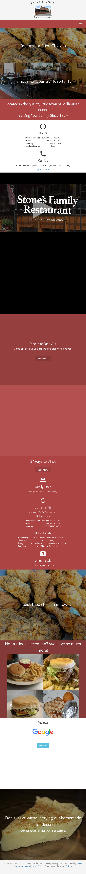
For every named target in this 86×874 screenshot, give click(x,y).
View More (43, 745)
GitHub (69, 866)
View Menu (43, 358)
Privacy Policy (37, 866)
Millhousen (25, 866)
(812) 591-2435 (43, 169)
